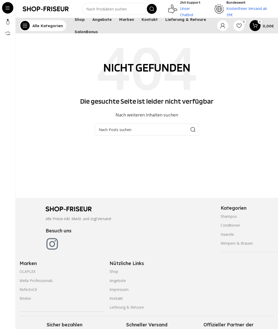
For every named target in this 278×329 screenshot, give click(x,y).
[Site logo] (46, 10)
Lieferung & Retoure (127, 310)
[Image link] (69, 211)
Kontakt (116, 301)
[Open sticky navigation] (43, 29)
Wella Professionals (36, 283)
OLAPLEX (27, 274)
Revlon (25, 301)
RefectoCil (28, 292)
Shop (114, 274)
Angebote (118, 283)
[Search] (120, 10)
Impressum (119, 292)
